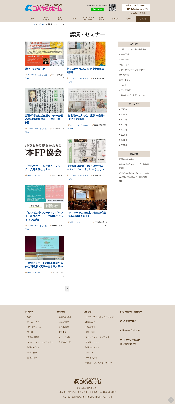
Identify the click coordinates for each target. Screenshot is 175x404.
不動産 (73, 19)
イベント (123, 85)
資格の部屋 (64, 327)
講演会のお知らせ (35, 68)
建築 (32, 19)
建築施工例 (124, 54)
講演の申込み (101, 19)
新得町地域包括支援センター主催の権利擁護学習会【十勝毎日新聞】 (44, 119)
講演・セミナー (33, 175)
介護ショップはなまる (130, 330)
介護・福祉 (124, 65)
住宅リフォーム (60, 19)
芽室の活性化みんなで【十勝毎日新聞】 (134, 166)
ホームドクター (46, 19)
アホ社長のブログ (128, 321)
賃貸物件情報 (33, 337)
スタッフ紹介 (65, 337)
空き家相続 (32, 358)
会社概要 (61, 312)
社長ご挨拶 (64, 322)
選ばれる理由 (65, 317)
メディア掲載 (125, 90)
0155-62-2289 (109, 392)
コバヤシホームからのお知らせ (133, 49)
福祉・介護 (32, 353)
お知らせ (142, 19)
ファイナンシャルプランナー (87, 19)
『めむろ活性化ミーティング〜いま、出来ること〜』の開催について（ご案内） (44, 216)
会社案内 (115, 19)
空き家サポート (126, 75)
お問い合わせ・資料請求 (131, 312)
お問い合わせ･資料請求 (137, 13)
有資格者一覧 (65, 342)
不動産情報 (124, 59)
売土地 (30, 332)
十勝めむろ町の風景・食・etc (132, 95)
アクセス (129, 19)
